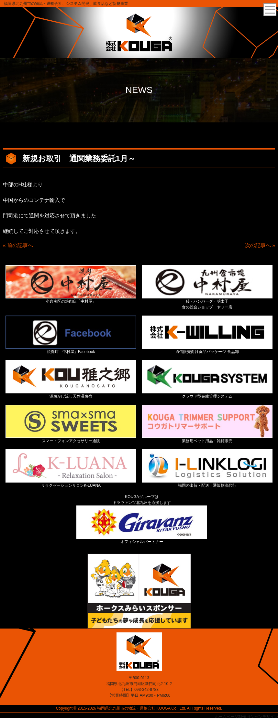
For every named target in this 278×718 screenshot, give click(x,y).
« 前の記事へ (18, 245)
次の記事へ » (260, 245)
